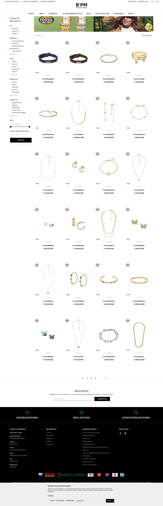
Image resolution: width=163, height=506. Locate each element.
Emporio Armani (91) (18, 62)
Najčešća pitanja (88, 478)
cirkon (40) (15, 103)
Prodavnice (50, 460)
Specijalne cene (16, 119)
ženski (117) (15, 47)
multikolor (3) (16, 85)
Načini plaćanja (87, 457)
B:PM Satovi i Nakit (15, 17)
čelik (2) (14, 101)
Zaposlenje (49, 452)
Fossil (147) (15, 65)
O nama (48, 449)
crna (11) (14, 83)
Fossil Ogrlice (78, 151)
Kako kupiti (86, 455)
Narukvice (15, 29)
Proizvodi (24, 17)
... (100, 394)
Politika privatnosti (89, 452)
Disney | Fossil (16, 126)
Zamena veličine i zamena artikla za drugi (96, 469)
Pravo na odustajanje (89, 481)
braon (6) (14, 80)
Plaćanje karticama (89, 460)
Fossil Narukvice (48, 95)
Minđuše (14, 32)
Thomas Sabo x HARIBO (19, 129)
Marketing (70, 500)
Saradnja (49, 455)
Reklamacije (86, 472)
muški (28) (15, 45)
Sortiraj (112, 21)
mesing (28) (15, 108)
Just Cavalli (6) (16, 67)
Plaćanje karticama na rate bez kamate (95, 463)
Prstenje (14, 35)
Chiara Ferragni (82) (17, 57)
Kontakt (48, 457)
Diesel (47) (15, 60)
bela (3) (14, 78)
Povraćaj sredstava (89, 475)
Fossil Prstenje (139, 95)
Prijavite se (102, 415)
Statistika (61, 500)
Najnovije (14, 121)
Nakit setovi (15, 37)
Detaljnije (51, 496)
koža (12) (14, 106)
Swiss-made (15, 124)
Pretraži (21, 156)
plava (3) (14, 88)
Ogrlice (14, 26)
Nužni (52, 500)
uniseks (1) (15, 50)
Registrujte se (143, 1)
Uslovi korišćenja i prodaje (91, 449)
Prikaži (131, 21)
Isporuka (85, 466)
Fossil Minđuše (108, 151)
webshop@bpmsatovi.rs (18, 466)
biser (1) (14, 98)
